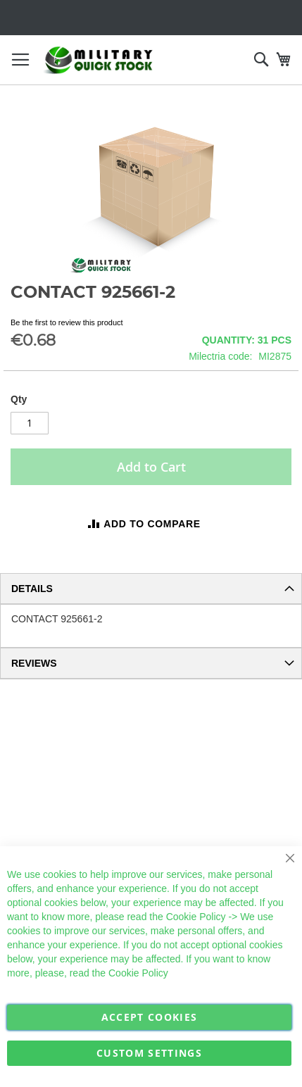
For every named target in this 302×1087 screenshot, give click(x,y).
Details (32, 588)
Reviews (34, 663)
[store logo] (98, 60)
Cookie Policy (196, 916)
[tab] (151, 588)
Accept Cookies (149, 1017)
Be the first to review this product (67, 322)
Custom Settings (149, 1053)
